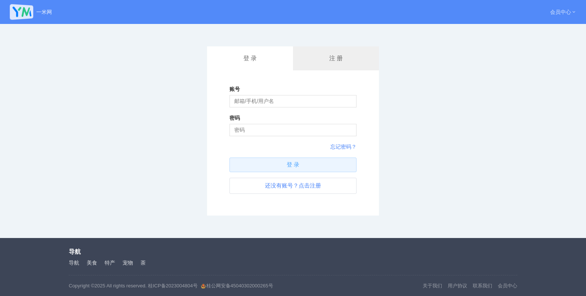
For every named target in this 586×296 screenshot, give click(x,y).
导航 (74, 263)
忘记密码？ (343, 147)
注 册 (336, 58)
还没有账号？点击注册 (293, 185)
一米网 (44, 12)
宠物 (128, 263)
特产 (110, 263)
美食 (92, 263)
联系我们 (482, 286)
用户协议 (457, 286)
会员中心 (560, 12)
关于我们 (432, 286)
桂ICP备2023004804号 (173, 286)
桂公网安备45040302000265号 (237, 286)
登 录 (250, 58)
